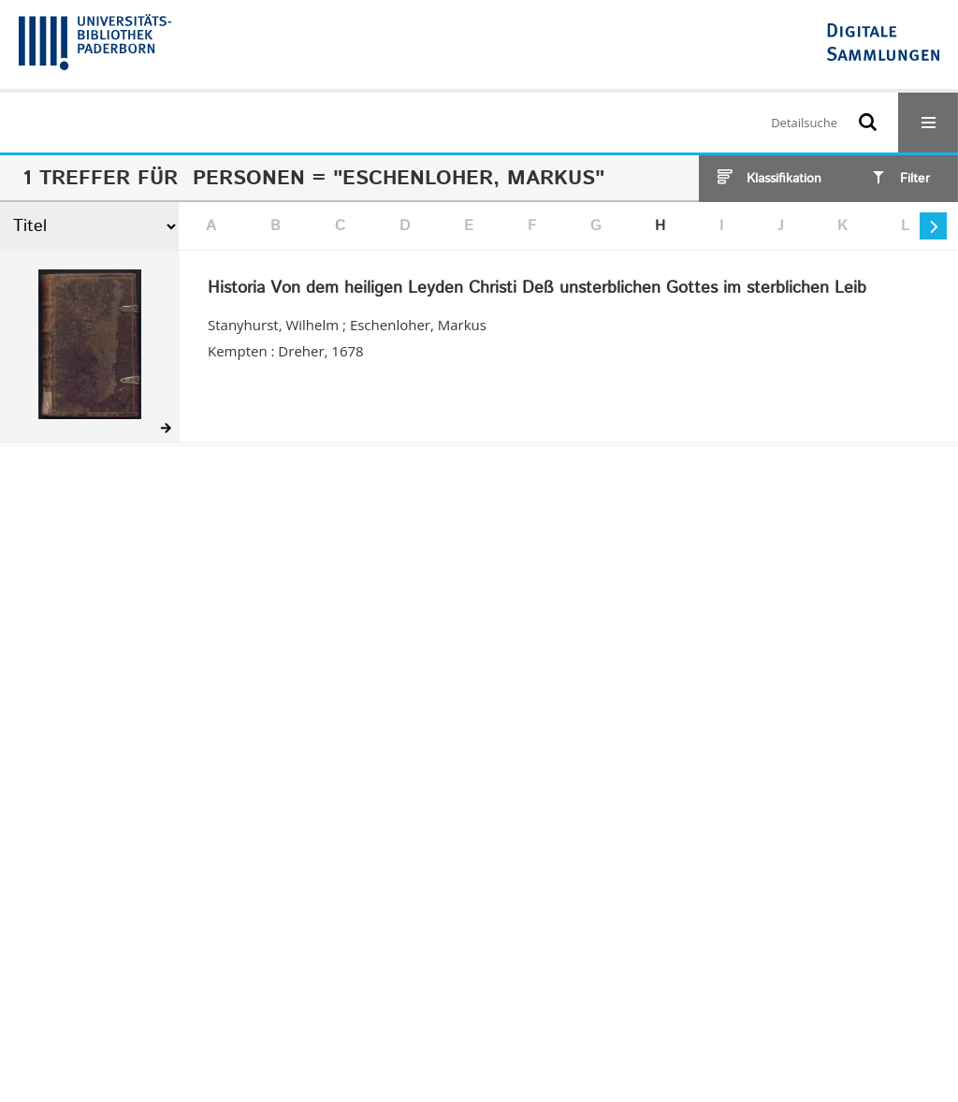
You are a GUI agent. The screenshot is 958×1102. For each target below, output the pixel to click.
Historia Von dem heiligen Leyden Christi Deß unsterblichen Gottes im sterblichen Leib (537, 289)
